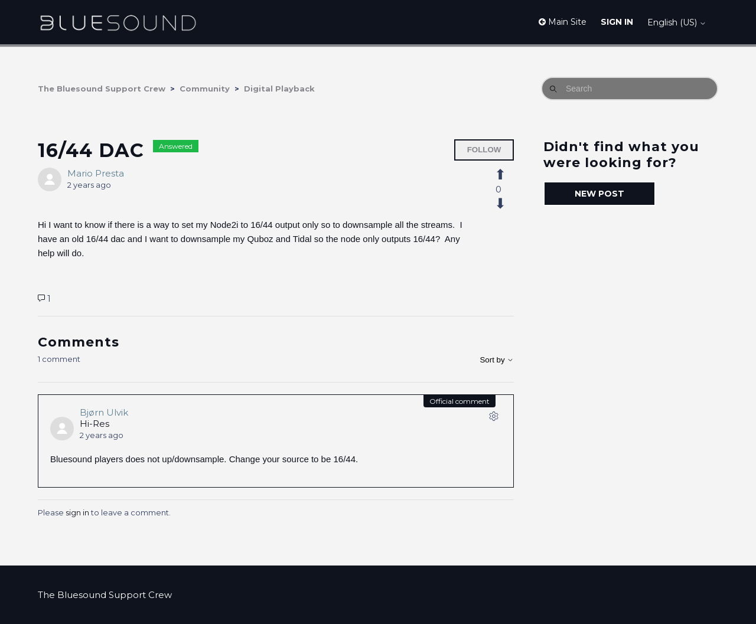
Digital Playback (279, 88)
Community (205, 88)
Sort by (497, 359)
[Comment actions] (493, 418)
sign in (77, 512)
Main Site (562, 22)
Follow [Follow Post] (484, 149)
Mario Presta (95, 173)
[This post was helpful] (507, 175)
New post (599, 193)
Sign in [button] (617, 22)
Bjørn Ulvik (104, 412)
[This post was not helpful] (507, 204)
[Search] (629, 88)
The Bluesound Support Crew (101, 88)
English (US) (676, 22)
